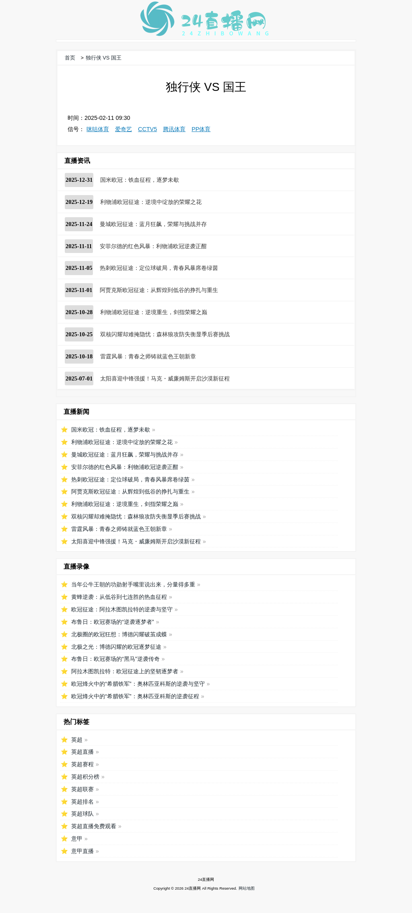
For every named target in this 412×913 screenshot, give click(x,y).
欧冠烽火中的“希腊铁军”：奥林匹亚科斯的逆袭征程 (135, 696)
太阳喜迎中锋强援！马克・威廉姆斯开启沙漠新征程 (165, 378)
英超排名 (82, 801)
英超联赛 (82, 789)
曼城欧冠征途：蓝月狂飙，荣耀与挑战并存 (153, 224)
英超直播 (82, 751)
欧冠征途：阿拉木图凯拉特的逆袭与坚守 (122, 609)
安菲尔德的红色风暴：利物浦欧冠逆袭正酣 (153, 246)
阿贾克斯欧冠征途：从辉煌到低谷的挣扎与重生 (159, 290)
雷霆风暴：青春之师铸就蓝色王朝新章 (148, 356)
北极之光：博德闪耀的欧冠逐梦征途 (116, 647)
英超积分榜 (85, 776)
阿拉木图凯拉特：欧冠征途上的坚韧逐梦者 (124, 671)
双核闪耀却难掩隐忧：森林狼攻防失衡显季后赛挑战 (165, 334)
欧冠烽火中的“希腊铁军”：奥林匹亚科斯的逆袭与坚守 (138, 684)
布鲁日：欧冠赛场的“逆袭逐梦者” (112, 622)
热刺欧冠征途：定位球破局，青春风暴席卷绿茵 (159, 268)
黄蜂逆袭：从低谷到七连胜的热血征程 (119, 597)
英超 (76, 739)
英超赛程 (82, 764)
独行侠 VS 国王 (104, 58)
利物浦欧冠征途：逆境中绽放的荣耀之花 (151, 202)
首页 (70, 58)
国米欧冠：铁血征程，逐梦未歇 (139, 180)
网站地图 (247, 888)
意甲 (76, 838)
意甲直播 (82, 851)
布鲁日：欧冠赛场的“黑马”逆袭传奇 (115, 659)
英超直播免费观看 (93, 826)
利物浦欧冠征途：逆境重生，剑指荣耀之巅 (153, 312)
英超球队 (82, 813)
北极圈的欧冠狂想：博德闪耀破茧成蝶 (119, 634)
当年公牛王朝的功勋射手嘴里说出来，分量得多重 (133, 584)
